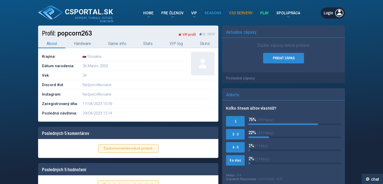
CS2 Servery (241, 13)
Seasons (213, 13)
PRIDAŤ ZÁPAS (284, 58)
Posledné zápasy (240, 78)
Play (264, 13)
